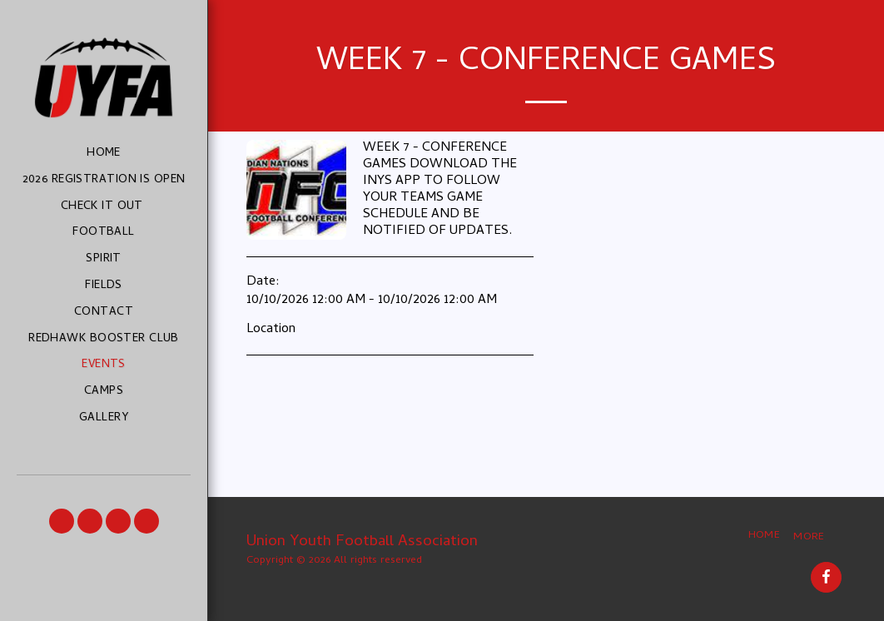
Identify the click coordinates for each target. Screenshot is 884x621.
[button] (61, 521)
